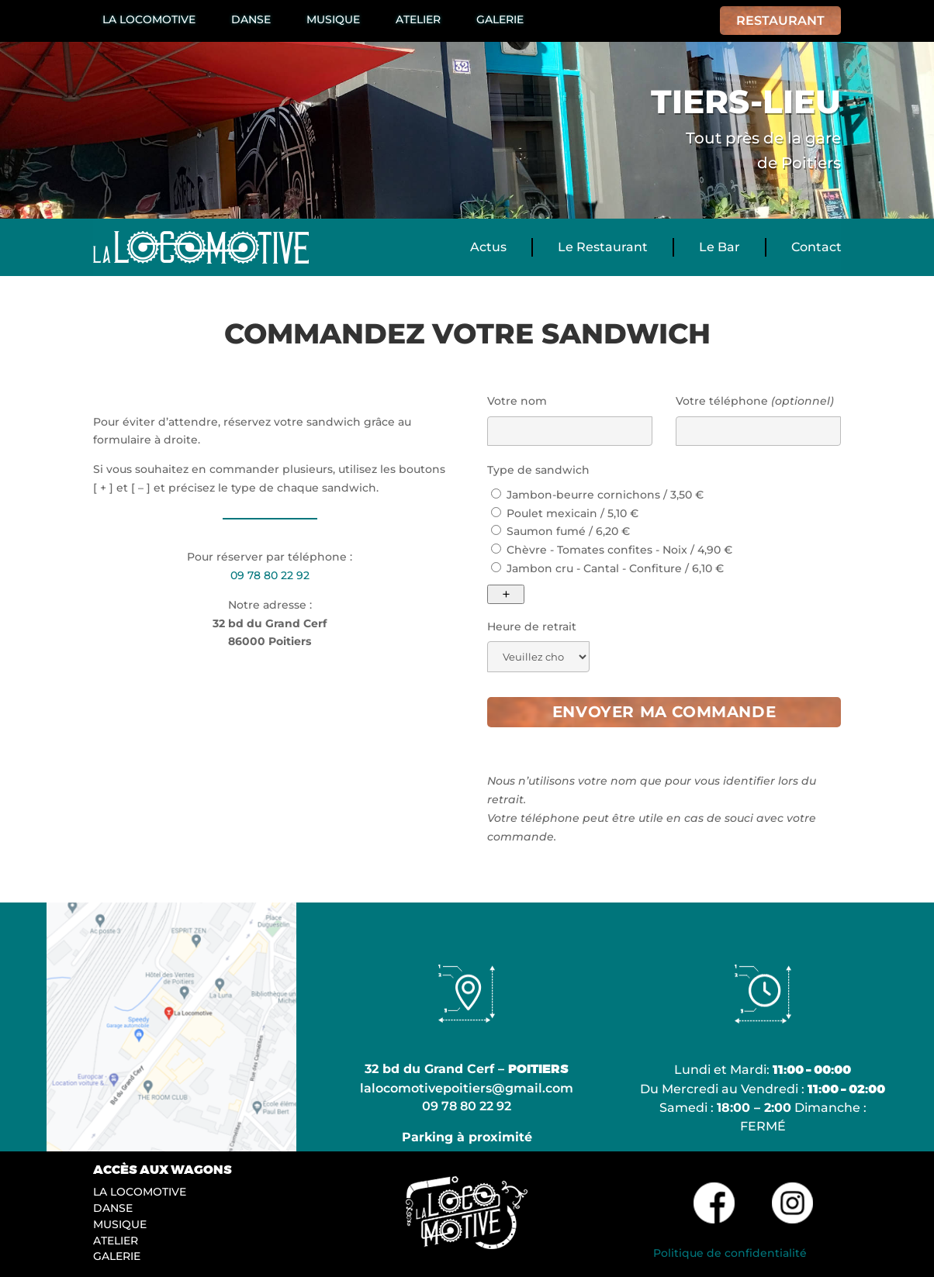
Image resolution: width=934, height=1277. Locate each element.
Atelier (418, 19)
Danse (251, 19)
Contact (816, 247)
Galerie (500, 19)
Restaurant (780, 20)
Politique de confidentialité (730, 1253)
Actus (488, 247)
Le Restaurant (603, 247)
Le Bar (719, 247)
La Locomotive (148, 19)
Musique (333, 19)
